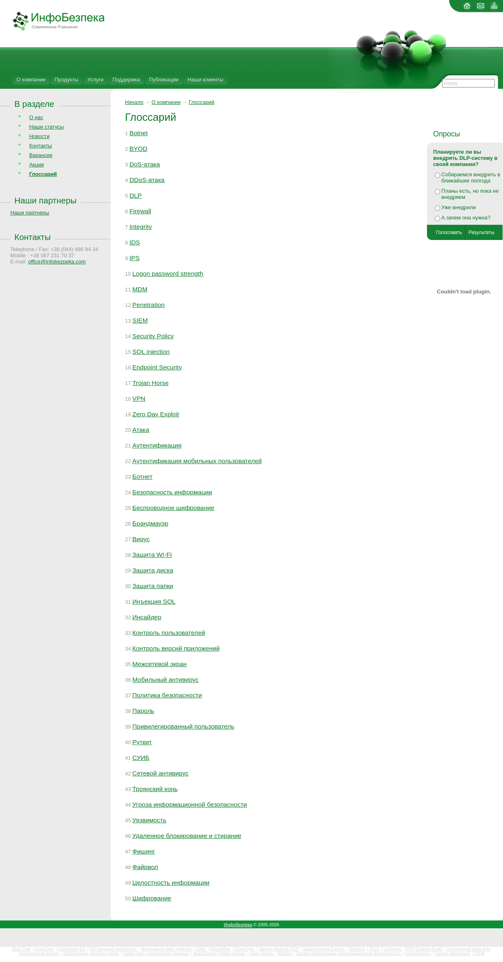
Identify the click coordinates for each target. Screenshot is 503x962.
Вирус (141, 538)
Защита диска (152, 570)
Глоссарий (201, 102)
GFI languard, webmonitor (114, 949)
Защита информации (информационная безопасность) (349, 953)
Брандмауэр (150, 523)
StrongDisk (220, 949)
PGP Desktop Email (424, 949)
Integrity (140, 226)
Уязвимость (149, 820)
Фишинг (143, 851)
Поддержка (126, 79)
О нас (36, 117)
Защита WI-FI (152, 554)
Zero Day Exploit (155, 414)
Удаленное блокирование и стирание (186, 835)
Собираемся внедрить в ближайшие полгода (470, 177)
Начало (134, 102)
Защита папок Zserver (324, 949)
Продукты (66, 79)
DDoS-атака (146, 179)
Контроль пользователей (168, 632)
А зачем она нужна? (465, 218)
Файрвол (145, 866)
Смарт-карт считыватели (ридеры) (156, 953)
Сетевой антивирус (160, 773)
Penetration (148, 304)
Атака (140, 429)
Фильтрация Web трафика (166, 949)
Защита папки (152, 585)
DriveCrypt (245, 949)
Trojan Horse (150, 382)
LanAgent (392, 949)
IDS (134, 242)
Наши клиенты (205, 79)
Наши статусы (46, 127)
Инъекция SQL (153, 601)
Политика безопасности (167, 695)
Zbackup (357, 949)
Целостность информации (171, 882)
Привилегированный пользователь (183, 726)
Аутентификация (157, 445)
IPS (134, 257)
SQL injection (151, 351)
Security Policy (153, 335)
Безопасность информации (172, 492)
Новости (39, 136)
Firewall (140, 211)
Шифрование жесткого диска (91, 953)
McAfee (285, 953)
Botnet (138, 132)
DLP (135, 195)
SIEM (140, 320)
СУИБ (140, 757)
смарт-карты (262, 953)
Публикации (164, 79)
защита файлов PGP (278, 949)
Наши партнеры (45, 200)
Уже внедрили (458, 207)
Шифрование (151, 898)
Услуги (95, 79)
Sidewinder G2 (72, 949)
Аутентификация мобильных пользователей (197, 460)
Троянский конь (155, 788)
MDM (140, 289)
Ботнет (142, 476)
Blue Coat (22, 949)
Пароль (143, 710)
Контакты (40, 146)
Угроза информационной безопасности (189, 804)
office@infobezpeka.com (56, 261)
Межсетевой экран (159, 663)
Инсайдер (146, 617)
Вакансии (40, 155)
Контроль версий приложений (176, 648)
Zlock (374, 949)
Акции (36, 164)
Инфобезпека (238, 924)
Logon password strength (167, 273)
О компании (31, 79)
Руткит (142, 741)
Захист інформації (453, 953)
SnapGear (45, 949)
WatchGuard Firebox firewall (219, 953)
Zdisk (201, 949)
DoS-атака (144, 164)
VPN (138, 398)
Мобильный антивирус (165, 679)
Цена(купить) (419, 953)
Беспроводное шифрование (173, 507)
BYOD (138, 148)
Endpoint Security (157, 367)
